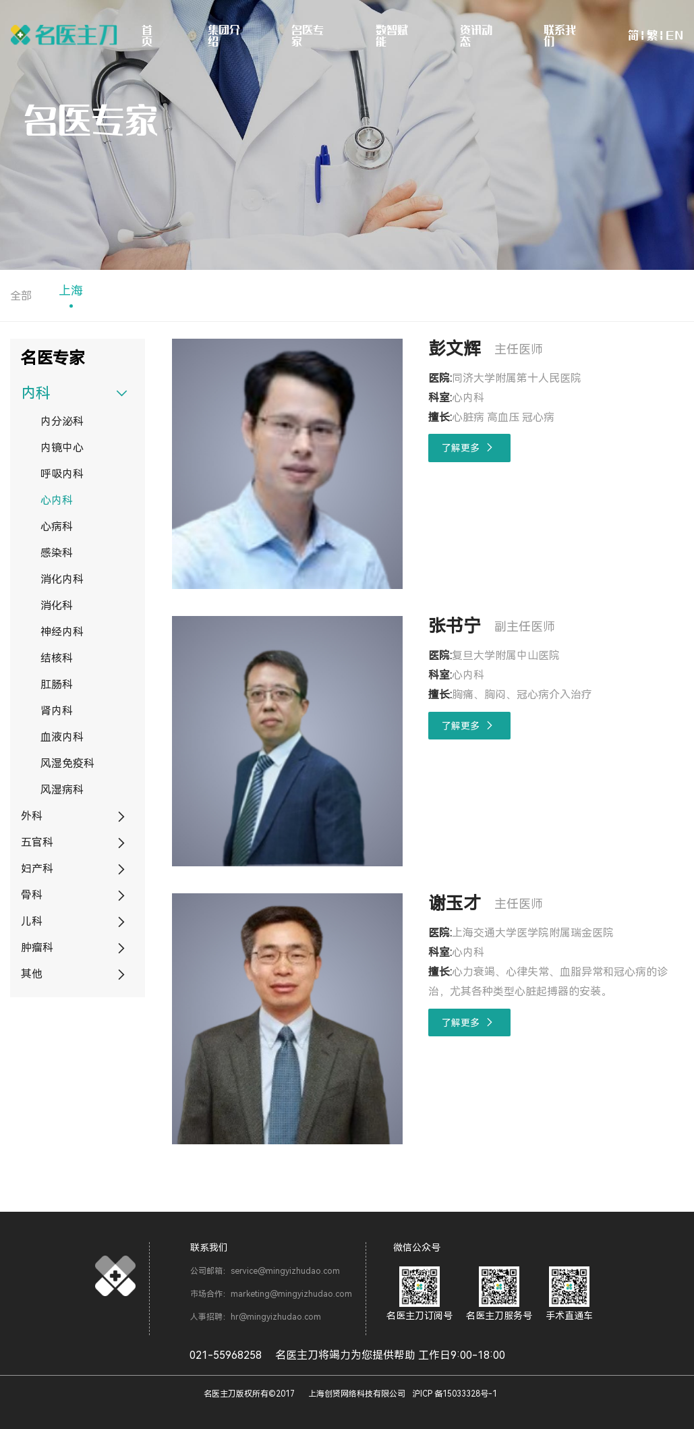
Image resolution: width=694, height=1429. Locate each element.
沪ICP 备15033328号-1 (454, 1394)
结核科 (56, 658)
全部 (21, 295)
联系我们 (560, 35)
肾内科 (56, 710)
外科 (31, 816)
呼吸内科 (62, 474)
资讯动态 (476, 35)
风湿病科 (62, 789)
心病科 (56, 526)
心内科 (56, 500)
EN (674, 35)
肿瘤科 (37, 947)
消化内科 (62, 579)
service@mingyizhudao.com (285, 1271)
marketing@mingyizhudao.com (291, 1294)
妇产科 (37, 868)
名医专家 (307, 35)
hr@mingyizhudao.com (276, 1317)
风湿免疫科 (67, 763)
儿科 (31, 921)
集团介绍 (224, 35)
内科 (36, 393)
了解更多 (469, 447)
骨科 (31, 895)
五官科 (37, 842)
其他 (31, 974)
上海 (71, 290)
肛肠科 (56, 684)
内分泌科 (62, 421)
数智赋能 (392, 35)
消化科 (56, 605)
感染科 (56, 553)
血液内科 (62, 737)
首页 (147, 35)
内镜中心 (62, 447)
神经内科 (62, 631)
